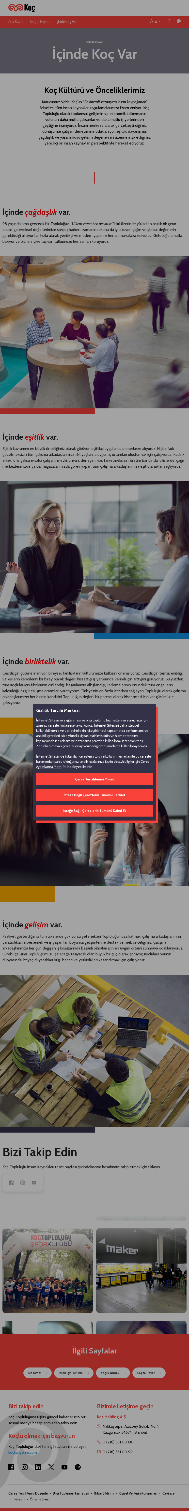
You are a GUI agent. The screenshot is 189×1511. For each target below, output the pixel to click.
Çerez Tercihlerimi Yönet (94, 779)
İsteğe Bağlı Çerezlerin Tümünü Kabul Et (94, 810)
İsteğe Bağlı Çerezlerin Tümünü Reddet (94, 795)
